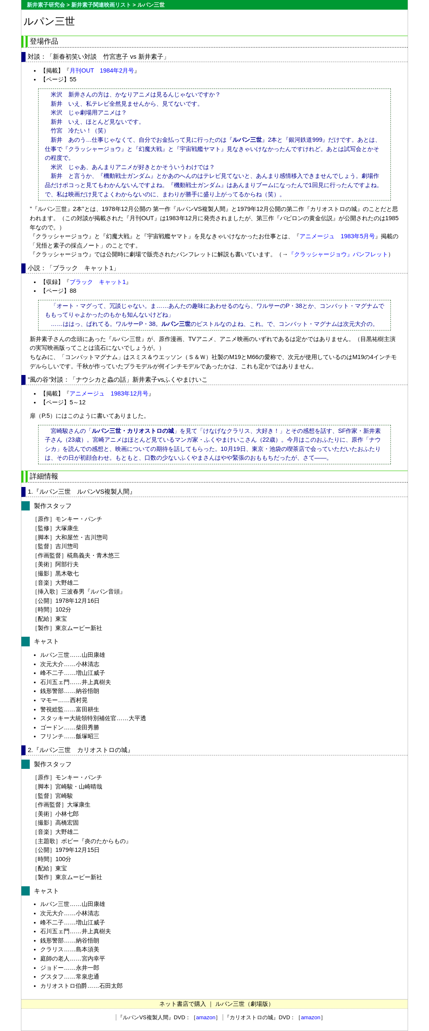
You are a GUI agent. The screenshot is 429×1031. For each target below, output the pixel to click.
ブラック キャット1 (98, 282)
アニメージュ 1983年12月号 (109, 393)
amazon (205, 1017)
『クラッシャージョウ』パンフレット (338, 254)
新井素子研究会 (46, 5)
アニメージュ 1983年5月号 (337, 236)
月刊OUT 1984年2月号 (102, 70)
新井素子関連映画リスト (101, 5)
